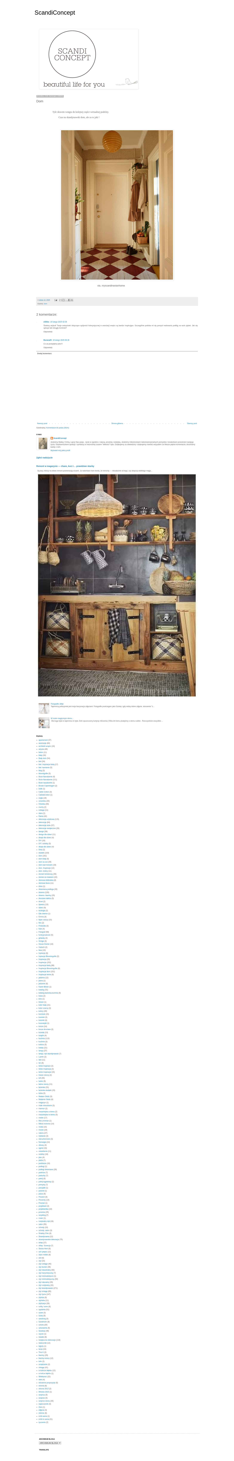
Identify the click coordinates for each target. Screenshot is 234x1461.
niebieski (42, 1136)
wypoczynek (43, 1404)
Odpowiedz (48, 332)
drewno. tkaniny (45, 895)
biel (40, 761)
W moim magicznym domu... (62, 718)
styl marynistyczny (46, 1273)
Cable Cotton (44, 792)
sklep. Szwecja (44, 1246)
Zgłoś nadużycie (44, 457)
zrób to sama (44, 1419)
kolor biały (43, 1005)
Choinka (42, 804)
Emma (41, 917)
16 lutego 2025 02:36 (58, 322)
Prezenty (42, 1200)
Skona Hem (43, 1249)
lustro (41, 1081)
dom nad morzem (46, 865)
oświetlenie (43, 1151)
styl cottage (43, 1264)
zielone (41, 1413)
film (40, 923)
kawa (41, 996)
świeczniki (43, 1343)
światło (41, 1337)
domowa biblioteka (46, 880)
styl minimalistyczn (46, 1276)
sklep (41, 1243)
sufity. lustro (43, 1307)
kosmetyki (43, 1023)
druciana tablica (45, 898)
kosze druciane (45, 1029)
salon (41, 1224)
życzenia (42, 1422)
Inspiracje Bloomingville (48, 968)
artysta (41, 749)
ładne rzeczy (44, 1084)
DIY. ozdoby (43, 844)
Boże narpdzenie (45, 783)
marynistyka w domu (47, 1115)
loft (40, 1078)
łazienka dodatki (45, 1090)
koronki (41, 1020)
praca (41, 1194)
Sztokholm (43, 1322)
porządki (42, 1188)
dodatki (41, 853)
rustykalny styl (44, 1221)
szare (41, 1313)
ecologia (42, 911)
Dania (41, 816)
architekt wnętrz (45, 746)
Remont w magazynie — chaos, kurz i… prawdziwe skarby (65, 466)
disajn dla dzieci (45, 838)
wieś (40, 1380)
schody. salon (44, 1230)
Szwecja (42, 1331)
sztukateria (43, 1328)
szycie (41, 1334)
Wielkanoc (43, 1377)
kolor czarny (43, 1008)
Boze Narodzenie (45, 777)
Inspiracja (42, 959)
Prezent (42, 1197)
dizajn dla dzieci (45, 847)
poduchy (42, 1176)
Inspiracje (42, 962)
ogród (41, 1148)
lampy (41, 1051)
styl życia (42, 1294)
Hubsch (42, 947)
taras (41, 1349)
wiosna (41, 1386)
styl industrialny (45, 1270)
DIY (40, 841)
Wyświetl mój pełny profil (60, 450)
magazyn (42, 1103)
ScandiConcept (55, 12)
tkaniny (41, 1355)
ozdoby (41, 1154)
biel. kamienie (44, 767)
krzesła (41, 1032)
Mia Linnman (44, 1121)
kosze (41, 1026)
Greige (41, 941)
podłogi (41, 1166)
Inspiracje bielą (45, 965)
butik (40, 789)
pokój (41, 1179)
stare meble (43, 1255)
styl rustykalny (44, 1285)
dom (45, 304)
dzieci (41, 908)
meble (41, 1118)
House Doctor (44, 944)
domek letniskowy (46, 874)
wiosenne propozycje (47, 1383)
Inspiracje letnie (45, 975)
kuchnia (42, 1038)
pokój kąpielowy (45, 1182)
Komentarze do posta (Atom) (57, 428)
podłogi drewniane (46, 1169)
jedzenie (42, 984)
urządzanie (43, 1364)
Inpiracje (42, 953)
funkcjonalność (44, 935)
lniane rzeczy (44, 1075)
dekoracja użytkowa (46, 819)
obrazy (41, 1145)
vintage (41, 1367)
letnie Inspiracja (45, 1069)
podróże (42, 1173)
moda (41, 1127)
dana (41, 813)
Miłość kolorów (44, 1124)
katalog (41, 990)
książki (41, 1035)
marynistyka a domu (47, 1112)
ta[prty (41, 1346)
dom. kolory (43, 871)
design (41, 831)
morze (41, 1130)
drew (41, 886)
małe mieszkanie (45, 1105)
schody (41, 1227)
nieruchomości (44, 1139)
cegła (41, 798)
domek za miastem (46, 877)
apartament (43, 740)
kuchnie (42, 1042)
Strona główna (117, 423)
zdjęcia (41, 1410)
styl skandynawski (46, 1288)
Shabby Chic (44, 1233)
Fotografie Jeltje (57, 704)
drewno (41, 892)
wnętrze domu (44, 1401)
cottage (41, 810)
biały (40, 755)
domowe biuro (44, 883)
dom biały (42, 859)
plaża (41, 1160)
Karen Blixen (44, 987)
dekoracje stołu (45, 825)
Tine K (41, 1352)
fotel (40, 929)
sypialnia (42, 1310)
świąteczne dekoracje (47, 1340)
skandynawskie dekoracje (49, 1239)
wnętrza (42, 1395)
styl (40, 1261)
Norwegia (42, 1142)
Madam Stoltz (44, 1096)
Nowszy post (42, 423)
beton (41, 752)
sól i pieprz (43, 1252)
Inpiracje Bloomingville (47, 956)
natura (41, 1133)
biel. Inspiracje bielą (46, 764)
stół (40, 1258)
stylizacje (42, 1303)
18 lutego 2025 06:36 (61, 340)
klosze (41, 1002)
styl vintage (43, 1291)
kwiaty (41, 1048)
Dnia (40, 850)
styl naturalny (44, 1282)
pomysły (42, 1185)
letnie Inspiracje (45, 1072)
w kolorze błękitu (45, 1370)
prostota (42, 1212)
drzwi (41, 901)
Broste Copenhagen (47, 786)
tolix (40, 1361)
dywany (42, 904)
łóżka (41, 1093)
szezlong (42, 1319)
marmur (42, 1108)
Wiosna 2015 (44, 1392)
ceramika (42, 801)
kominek (42, 1014)
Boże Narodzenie (45, 780)
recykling (42, 1215)
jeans (41, 981)
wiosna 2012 (44, 1389)
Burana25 (48, 340)
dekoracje (42, 822)
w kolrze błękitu (45, 1373)
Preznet (42, 1203)
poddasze (42, 1163)
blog (40, 770)
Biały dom (43, 758)
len (40, 1063)
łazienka (42, 1087)
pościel (41, 1191)
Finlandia (42, 926)
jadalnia (42, 978)
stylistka (42, 1300)
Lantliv (41, 1057)
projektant (43, 1206)
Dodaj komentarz (44, 353)
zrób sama (43, 1416)
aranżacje (42, 743)
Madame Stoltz (45, 1099)
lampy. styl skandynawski (49, 1054)
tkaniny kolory (44, 1358)
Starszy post (192, 423)
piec (40, 1157)
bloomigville (43, 773)
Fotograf (42, 932)
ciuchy (41, 807)
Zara (40, 1407)
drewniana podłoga (46, 889)
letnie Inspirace (45, 1066)
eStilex (46, 322)
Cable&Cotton (44, 795)
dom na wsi (43, 862)
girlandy (42, 938)
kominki (42, 1017)
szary (41, 1316)
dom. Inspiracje (45, 868)
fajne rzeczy (43, 920)
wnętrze (42, 1398)
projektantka (43, 1209)
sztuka (41, 1325)
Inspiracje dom (44, 972)
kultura (41, 1045)
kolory (41, 1011)
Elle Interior (43, 914)
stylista (41, 1297)
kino (40, 999)
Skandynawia (44, 1236)
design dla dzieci (45, 834)
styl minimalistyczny (46, 1279)
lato (40, 1060)
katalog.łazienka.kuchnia (48, 993)
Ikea (40, 950)
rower (41, 1218)
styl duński (43, 1267)
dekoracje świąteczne (47, 828)
